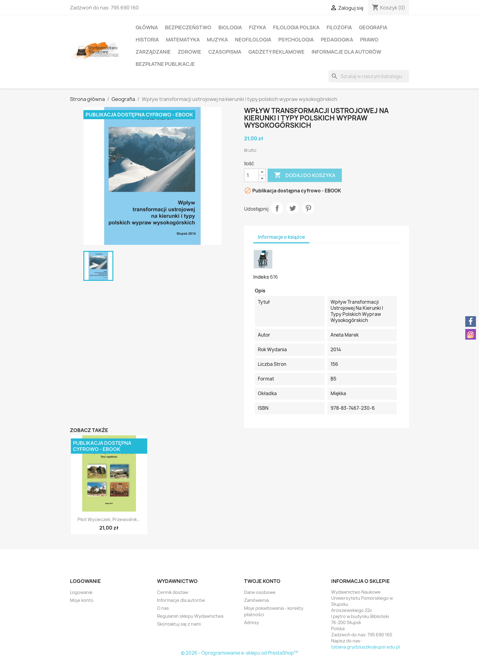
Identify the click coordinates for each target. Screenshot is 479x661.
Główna (147, 27)
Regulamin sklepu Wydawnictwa (190, 616)
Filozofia (339, 27)
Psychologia (296, 39)
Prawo (369, 39)
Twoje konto (262, 581)
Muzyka (217, 39)
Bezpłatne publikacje (165, 64)
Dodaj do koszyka (304, 175)
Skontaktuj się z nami (179, 624)
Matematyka (183, 39)
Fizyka (257, 27)
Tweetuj (293, 208)
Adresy (251, 622)
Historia (147, 39)
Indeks (261, 277)
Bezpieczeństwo (188, 27)
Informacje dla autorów (346, 51)
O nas (163, 608)
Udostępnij (277, 208)
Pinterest (308, 208)
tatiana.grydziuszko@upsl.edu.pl (365, 647)
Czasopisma (224, 51)
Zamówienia (256, 600)
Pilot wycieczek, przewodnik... (109, 519)
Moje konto (81, 600)
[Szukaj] (368, 76)
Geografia (373, 27)
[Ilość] (251, 175)
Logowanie (81, 592)
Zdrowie (189, 51)
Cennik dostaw (172, 592)
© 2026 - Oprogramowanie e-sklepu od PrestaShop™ (239, 653)
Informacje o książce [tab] (281, 237)
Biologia (230, 27)
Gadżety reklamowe (276, 51)
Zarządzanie (153, 51)
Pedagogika (337, 39)
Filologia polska (296, 27)
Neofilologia (253, 39)
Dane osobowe (260, 592)
